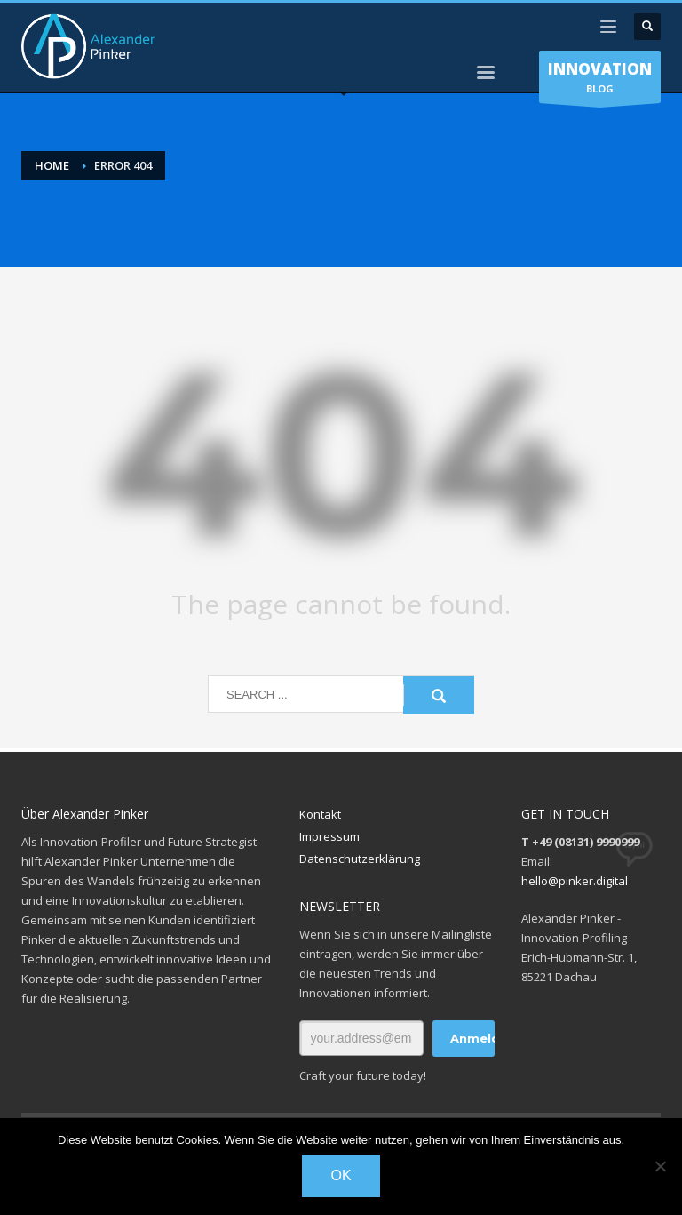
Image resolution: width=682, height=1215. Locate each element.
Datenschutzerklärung (359, 859)
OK (340, 1175)
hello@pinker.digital (574, 881)
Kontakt (320, 814)
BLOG (600, 81)
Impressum (329, 836)
